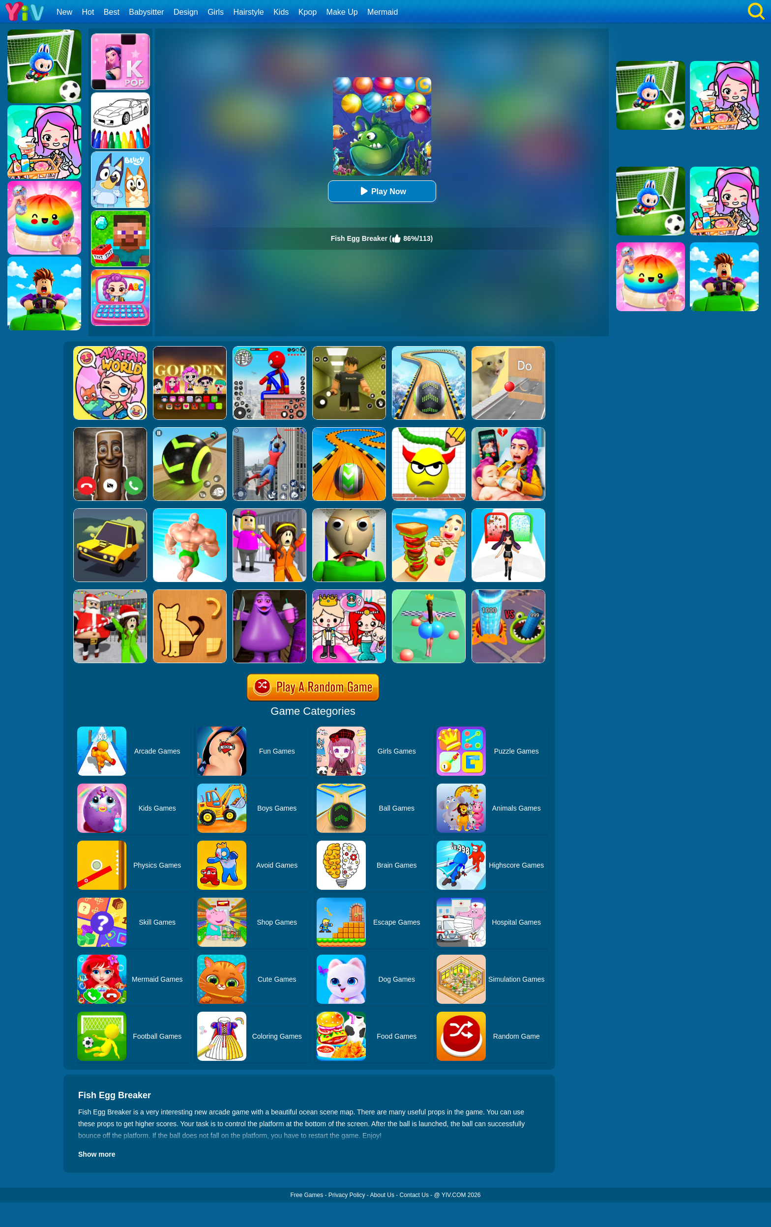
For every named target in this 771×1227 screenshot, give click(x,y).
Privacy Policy (346, 1195)
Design (186, 12)
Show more (96, 1154)
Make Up (342, 12)
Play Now (381, 191)
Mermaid (382, 12)
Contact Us (414, 1195)
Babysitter (146, 12)
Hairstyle (249, 12)
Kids (281, 12)
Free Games (306, 1195)
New (64, 12)
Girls (216, 12)
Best (111, 12)
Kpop (307, 12)
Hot (88, 12)
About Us (382, 1195)
